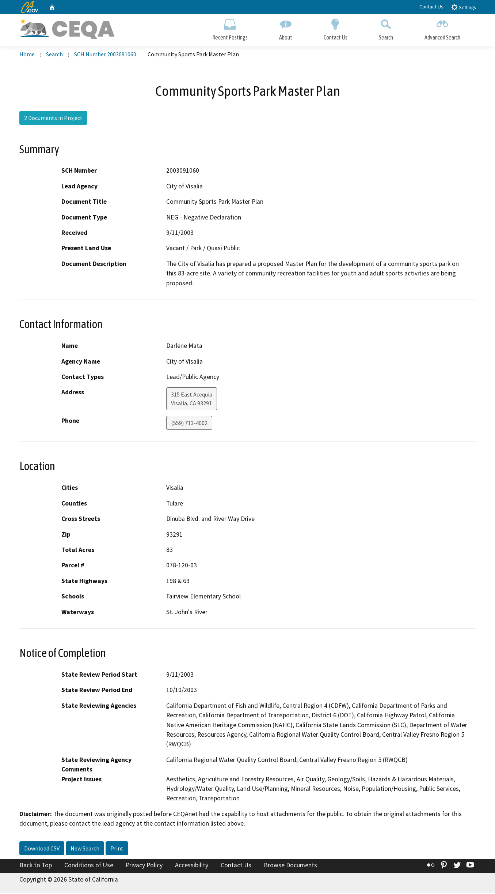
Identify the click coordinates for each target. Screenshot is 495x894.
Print (116, 849)
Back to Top (35, 866)
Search (386, 28)
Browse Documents (290, 866)
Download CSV (42, 849)
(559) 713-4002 (189, 424)
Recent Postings (230, 28)
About (285, 28)
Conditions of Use (88, 866)
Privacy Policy (144, 866)
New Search (85, 849)
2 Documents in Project (53, 119)
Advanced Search (442, 28)
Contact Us (431, 6)
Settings (463, 7)
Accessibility (191, 866)
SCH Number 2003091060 (105, 55)
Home (27, 55)
